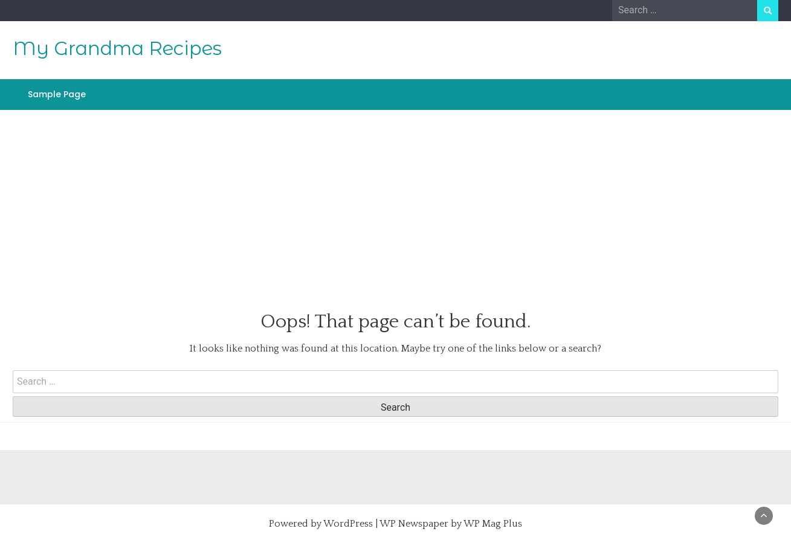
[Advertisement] (395, 195)
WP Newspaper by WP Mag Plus (450, 523)
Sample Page (57, 94)
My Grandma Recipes (117, 48)
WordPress (348, 523)
